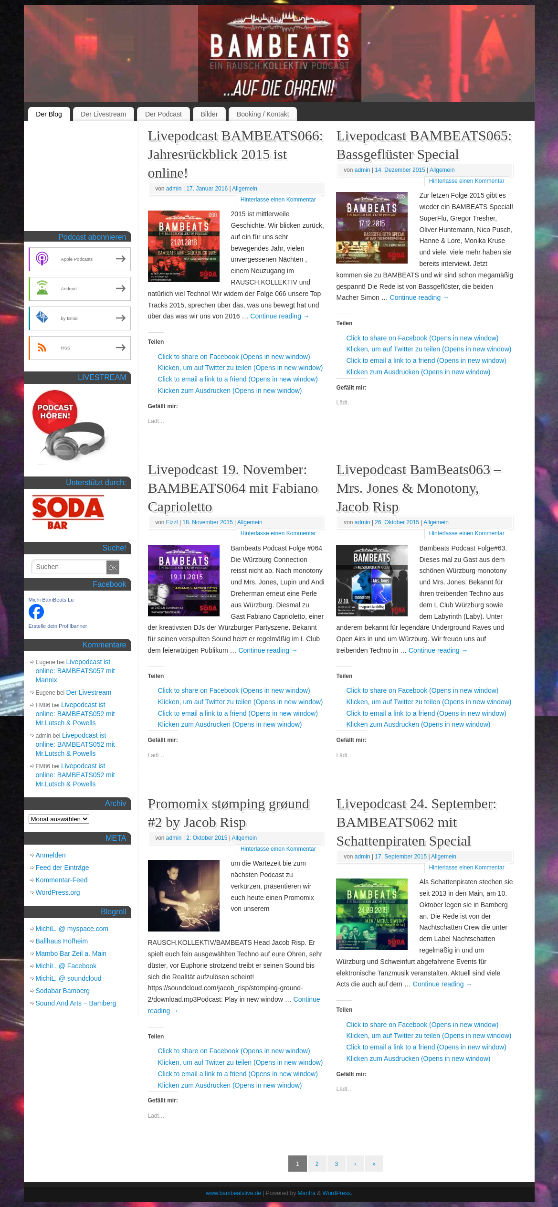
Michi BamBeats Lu (51, 600)
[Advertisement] (76, 178)
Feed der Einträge (62, 867)
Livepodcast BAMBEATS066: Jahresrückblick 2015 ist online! (236, 153)
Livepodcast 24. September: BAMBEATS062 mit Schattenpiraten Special (416, 821)
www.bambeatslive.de (233, 1193)
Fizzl (172, 522)
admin (174, 188)
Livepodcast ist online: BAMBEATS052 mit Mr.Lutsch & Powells (75, 714)
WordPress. (337, 1193)
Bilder (209, 114)
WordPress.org (58, 892)
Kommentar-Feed (62, 880)
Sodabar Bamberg (63, 991)
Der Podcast (163, 114)
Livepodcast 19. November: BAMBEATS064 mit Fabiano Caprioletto (233, 487)
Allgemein (244, 188)
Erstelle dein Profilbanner (58, 626)
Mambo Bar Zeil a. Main (71, 953)
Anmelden (51, 855)
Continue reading (280, 316)
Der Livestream (103, 114)
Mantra (307, 1193)
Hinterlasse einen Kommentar (278, 199)
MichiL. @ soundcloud (69, 978)
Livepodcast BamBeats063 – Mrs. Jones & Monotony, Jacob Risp (418, 487)
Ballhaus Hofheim (62, 941)
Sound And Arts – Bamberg (76, 1003)
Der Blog (49, 114)
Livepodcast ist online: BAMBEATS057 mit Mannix (75, 671)
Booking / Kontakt (263, 114)
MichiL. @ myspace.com (72, 928)
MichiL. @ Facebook (66, 966)
